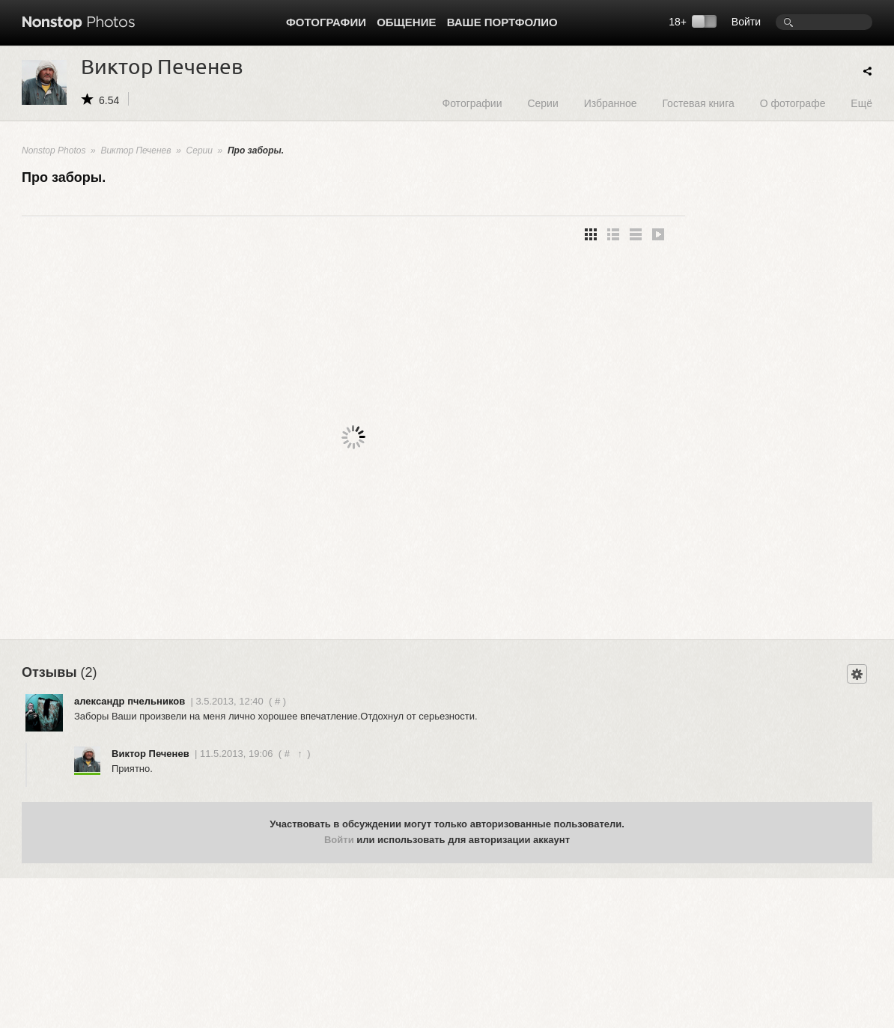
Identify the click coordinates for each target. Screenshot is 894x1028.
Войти (746, 22)
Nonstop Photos (53, 150)
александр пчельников (129, 701)
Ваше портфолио (502, 22)
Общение (406, 22)
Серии (542, 103)
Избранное (610, 103)
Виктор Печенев (135, 150)
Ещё (861, 103)
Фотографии (326, 22)
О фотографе (793, 103)
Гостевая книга (698, 103)
